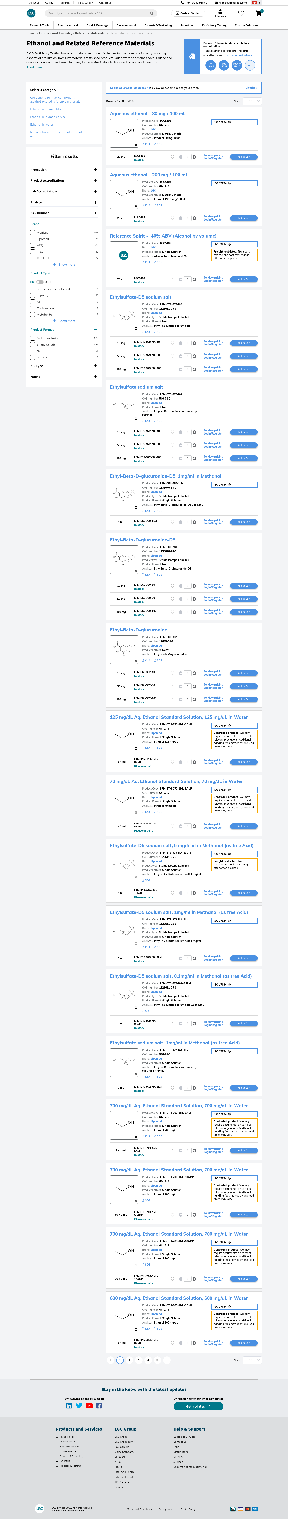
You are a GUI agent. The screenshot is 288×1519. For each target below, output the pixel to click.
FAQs (176, 1446)
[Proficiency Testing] (57, 1466)
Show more (66, 264)
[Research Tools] (57, 1437)
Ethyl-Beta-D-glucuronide (138, 630)
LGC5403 (165, 182)
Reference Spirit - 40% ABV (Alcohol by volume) (163, 236)
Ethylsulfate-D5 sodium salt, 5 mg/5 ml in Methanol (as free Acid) (182, 845)
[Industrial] (57, 1461)
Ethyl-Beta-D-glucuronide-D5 (142, 540)
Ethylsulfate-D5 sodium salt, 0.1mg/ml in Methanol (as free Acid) (181, 976)
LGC (153, 129)
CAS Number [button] (64, 213)
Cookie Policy (188, 1509)
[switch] (41, 282)
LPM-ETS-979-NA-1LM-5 (175, 852)
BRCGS (119, 1466)
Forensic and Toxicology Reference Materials (72, 33)
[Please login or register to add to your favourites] (172, 157)
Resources (65, 2)
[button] (194, 157)
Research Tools (68, 1436)
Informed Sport (124, 1477)
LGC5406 (165, 243)
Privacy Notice (166, 1509)
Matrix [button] (64, 376)
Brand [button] (64, 224)
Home (30, 33)
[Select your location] (256, 2)
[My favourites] (241, 13)
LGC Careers (122, 1446)
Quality (49, 2)
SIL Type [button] (64, 366)
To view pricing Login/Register (213, 157)
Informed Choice (125, 1472)
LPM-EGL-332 (168, 637)
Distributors (180, 1452)
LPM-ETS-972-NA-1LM (174, 1050)
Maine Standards (125, 1452)
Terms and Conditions (139, 1509)
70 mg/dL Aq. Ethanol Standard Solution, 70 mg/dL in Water (176, 781)
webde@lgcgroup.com (233, 2)
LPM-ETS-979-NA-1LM (174, 919)
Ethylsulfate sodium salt (136, 387)
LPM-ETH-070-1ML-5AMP (176, 788)
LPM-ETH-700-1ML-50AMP (177, 1177)
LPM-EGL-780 (168, 547)
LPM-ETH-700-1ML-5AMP (176, 1113)
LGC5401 (165, 121)
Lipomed (156, 313)
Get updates (196, 1406)
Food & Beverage (69, 1446)
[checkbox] (32, 232)
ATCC (118, 1461)
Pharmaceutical (69, 1441)
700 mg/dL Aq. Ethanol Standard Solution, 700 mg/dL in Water (179, 1105)
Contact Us (180, 1441)
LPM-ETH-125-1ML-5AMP (176, 724)
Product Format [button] (64, 329)
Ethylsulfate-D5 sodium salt (140, 297)
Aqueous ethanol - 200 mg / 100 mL (149, 175)
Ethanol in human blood (47, 109)
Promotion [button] (64, 169)
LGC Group (121, 1436)
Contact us (105, 2)
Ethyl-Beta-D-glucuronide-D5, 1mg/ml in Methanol (165, 476)
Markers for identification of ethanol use (56, 134)
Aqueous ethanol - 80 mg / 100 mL (148, 113)
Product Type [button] (64, 273)
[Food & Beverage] (57, 1447)
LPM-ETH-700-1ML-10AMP (177, 1241)
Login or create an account (130, 88)
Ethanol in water (41, 124)
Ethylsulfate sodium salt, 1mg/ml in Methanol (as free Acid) (175, 1043)
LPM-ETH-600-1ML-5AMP (176, 1305)
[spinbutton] (188, 157)
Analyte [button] (64, 202)
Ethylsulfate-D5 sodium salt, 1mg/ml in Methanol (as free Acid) (179, 912)
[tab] (64, 169)
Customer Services (184, 1436)
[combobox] (101, 13)
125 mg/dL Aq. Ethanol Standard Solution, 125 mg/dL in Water (179, 717)
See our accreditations (239, 54)
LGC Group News (125, 1441)
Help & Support (84, 2)
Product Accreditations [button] (64, 180)
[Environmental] (57, 1452)
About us (34, 2)
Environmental (68, 1451)
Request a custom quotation (190, 1466)
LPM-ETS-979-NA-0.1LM (175, 983)
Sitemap (178, 1461)
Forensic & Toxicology (72, 1456)
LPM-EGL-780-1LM (171, 483)
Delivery (178, 1456)
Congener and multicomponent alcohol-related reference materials (55, 99)
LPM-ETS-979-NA (171, 304)
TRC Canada (122, 1482)
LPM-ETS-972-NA (171, 394)
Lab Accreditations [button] (64, 191)
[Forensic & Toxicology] (57, 1456)
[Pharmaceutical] (57, 1442)
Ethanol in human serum (47, 117)
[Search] (152, 13)
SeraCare (120, 1456)
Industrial (65, 1461)
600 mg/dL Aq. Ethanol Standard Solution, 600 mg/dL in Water (179, 1298)
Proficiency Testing (70, 1465)
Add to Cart (244, 156)
